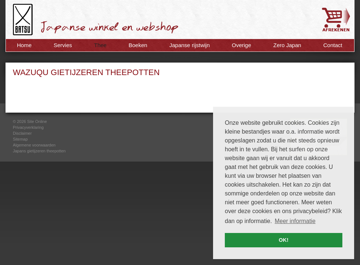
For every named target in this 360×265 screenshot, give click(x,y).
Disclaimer (22, 133)
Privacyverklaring (28, 127)
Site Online (37, 121)
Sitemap (20, 139)
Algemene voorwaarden (34, 145)
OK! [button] (283, 240)
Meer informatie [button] (295, 221)
